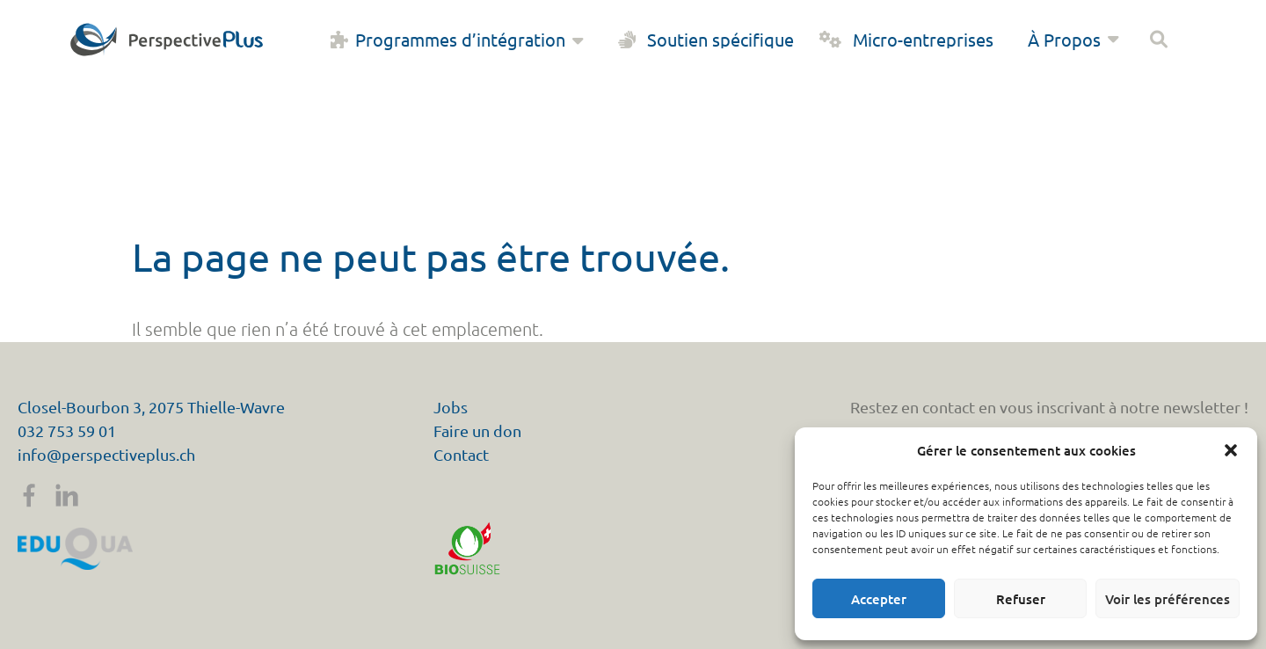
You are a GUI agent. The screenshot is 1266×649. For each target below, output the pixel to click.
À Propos (1076, 39)
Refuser (1020, 599)
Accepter (878, 599)
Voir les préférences (1167, 599)
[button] (1231, 450)
